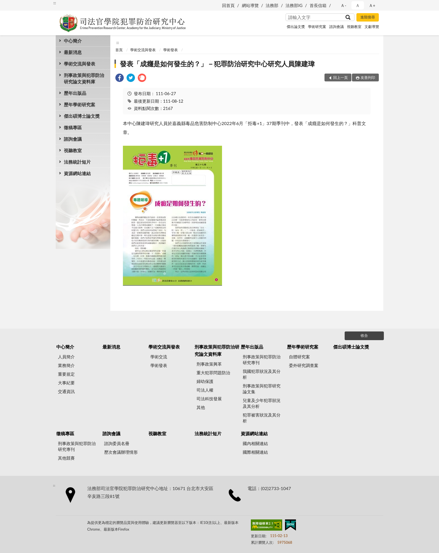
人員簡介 (66, 356)
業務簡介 (66, 365)
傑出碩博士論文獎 (82, 116)
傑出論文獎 (296, 26)
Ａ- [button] (343, 5)
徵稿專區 (73, 127)
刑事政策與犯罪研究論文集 (262, 388)
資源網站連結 (77, 173)
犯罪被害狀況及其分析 (262, 417)
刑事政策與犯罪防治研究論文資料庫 (84, 78)
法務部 (272, 5)
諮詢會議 (336, 26)
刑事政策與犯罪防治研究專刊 (262, 359)
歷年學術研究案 (79, 104)
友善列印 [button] (368, 77)
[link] (119, 78)
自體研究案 (299, 356)
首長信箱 (318, 5)
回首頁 (228, 5)
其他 (201, 407)
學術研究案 (317, 26)
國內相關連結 (255, 443)
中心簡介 (73, 40)
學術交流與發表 (79, 63)
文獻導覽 (372, 26)
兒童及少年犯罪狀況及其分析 (262, 403)
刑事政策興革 (209, 363)
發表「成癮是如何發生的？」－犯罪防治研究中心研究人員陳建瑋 (217, 64)
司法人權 (205, 389)
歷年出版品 (75, 93)
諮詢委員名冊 (116, 443)
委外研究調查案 (303, 365)
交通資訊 (66, 391)
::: (54, 3)
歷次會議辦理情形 (121, 452)
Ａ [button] (358, 5)
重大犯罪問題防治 (213, 372)
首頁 (119, 50)
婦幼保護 (205, 381)
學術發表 (170, 50)
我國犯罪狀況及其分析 (262, 374)
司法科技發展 (209, 398)
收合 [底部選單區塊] (364, 335)
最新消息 (73, 52)
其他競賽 (66, 457)
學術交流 (158, 356)
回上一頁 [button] (340, 77)
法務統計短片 (77, 161)
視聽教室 (354, 26)
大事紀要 (66, 382)
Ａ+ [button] (372, 5)
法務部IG (294, 5)
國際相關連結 (255, 452)
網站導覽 (250, 5)
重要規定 (66, 373)
